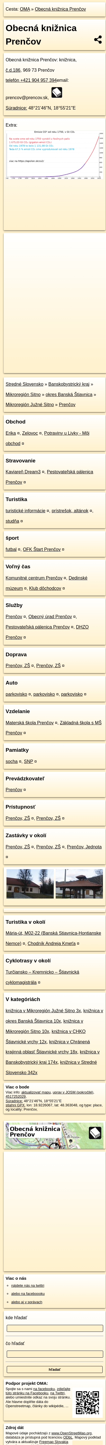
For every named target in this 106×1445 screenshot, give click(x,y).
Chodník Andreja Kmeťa (52, 943)
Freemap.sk (74, 364)
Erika (11, 433)
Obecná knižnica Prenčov (60, 9)
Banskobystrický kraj (68, 384)
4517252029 (16, 1096)
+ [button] (13, 242)
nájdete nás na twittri (27, 1285)
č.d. (13, 70)
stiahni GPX (15, 1105)
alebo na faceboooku (28, 1294)
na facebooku (44, 1389)
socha (12, 761)
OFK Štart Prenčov (41, 549)
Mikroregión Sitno (23, 394)
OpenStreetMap (45, 364)
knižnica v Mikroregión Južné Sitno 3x (43, 1010)
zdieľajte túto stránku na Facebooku (38, 1391)
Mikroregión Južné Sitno (30, 404)
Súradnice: (16, 108)
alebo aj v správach (26, 1302)
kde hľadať (16, 1317)
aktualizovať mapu (36, 1092)
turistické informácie (25, 510)
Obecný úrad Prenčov (50, 616)
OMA (25, 9)
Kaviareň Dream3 (23, 471)
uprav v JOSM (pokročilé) (73, 1092)
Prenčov (67, 404)
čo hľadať (15, 1343)
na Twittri (57, 1393)
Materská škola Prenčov (30, 722)
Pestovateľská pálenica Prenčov (38, 627)
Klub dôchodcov (45, 588)
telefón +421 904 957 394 (31, 80)
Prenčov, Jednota (84, 846)
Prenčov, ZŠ (18, 665)
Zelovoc (30, 433)
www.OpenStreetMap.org (71, 1433)
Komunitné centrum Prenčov (34, 578)
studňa (12, 521)
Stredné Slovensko (24, 384)
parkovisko (16, 694)
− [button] (13, 251)
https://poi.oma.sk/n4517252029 (29, 368)
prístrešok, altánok (70, 510)
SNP (28, 761)
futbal (11, 549)
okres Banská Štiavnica (69, 394)
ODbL (68, 1437)
